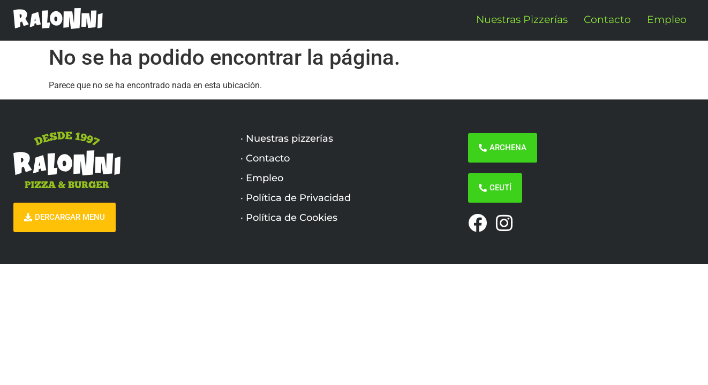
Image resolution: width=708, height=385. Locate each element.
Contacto (607, 19)
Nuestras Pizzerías (522, 19)
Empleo (667, 19)
